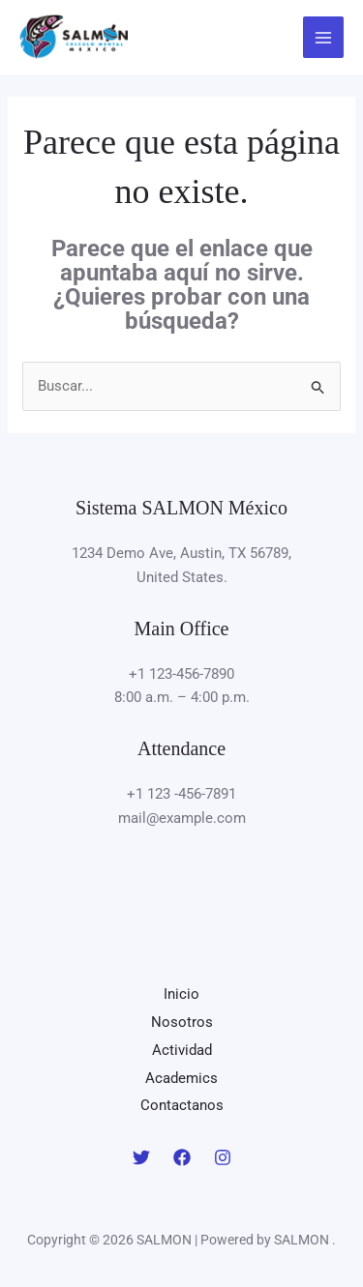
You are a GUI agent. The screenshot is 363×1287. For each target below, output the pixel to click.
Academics (181, 1078)
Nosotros (182, 1022)
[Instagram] (222, 1157)
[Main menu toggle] (324, 37)
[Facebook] (182, 1157)
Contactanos (182, 1105)
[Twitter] (141, 1157)
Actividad (182, 1050)
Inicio (181, 994)
